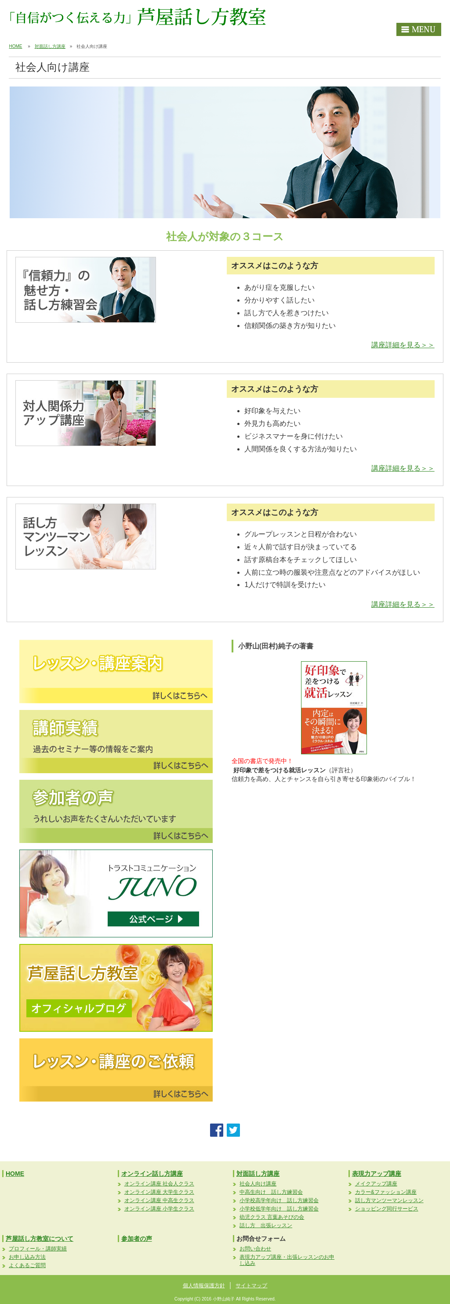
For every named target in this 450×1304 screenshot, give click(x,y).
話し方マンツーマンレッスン (389, 1200)
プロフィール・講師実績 (38, 1249)
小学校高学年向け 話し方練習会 (279, 1200)
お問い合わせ (255, 1249)
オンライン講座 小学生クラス (159, 1209)
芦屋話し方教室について (39, 1238)
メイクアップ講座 (376, 1184)
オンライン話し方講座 (152, 1173)
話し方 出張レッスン (266, 1225)
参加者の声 (136, 1238)
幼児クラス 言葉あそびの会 (272, 1217)
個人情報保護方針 (204, 1285)
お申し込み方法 (27, 1257)
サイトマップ (251, 1285)
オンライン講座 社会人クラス (159, 1184)
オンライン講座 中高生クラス (159, 1200)
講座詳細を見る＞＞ (403, 345)
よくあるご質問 (27, 1265)
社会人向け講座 (258, 1184)
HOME (15, 46)
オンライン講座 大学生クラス (159, 1192)
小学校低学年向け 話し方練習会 (279, 1209)
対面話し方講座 (50, 46)
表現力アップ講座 (376, 1173)
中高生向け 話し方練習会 (271, 1192)
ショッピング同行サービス (386, 1209)
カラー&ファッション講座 (386, 1192)
